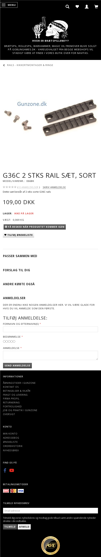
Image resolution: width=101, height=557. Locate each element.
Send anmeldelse (17, 365)
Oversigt (9, 414)
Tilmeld (10, 526)
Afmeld (24, 526)
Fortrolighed (12, 406)
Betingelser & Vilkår (17, 390)
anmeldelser (28, 187)
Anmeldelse (11, 348)
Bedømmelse (12, 336)
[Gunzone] (50, 26)
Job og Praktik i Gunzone (20, 410)
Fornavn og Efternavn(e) (21, 324)
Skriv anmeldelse (54, 187)
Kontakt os (11, 386)
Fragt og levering (15, 394)
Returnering (11, 402)
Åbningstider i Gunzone (19, 382)
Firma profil (11, 398)
